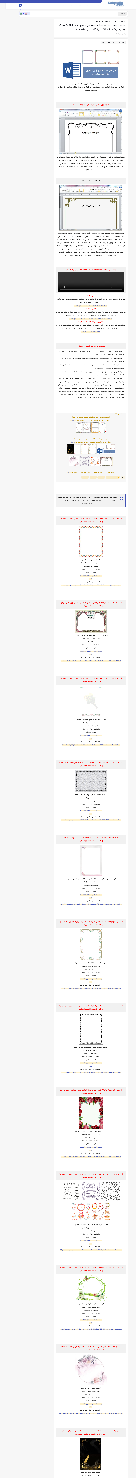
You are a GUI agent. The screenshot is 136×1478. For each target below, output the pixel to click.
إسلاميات (92, 6)
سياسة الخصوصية (84, 1)
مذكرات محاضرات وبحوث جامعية (99, 21)
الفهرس (92, 1)
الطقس (53, 1)
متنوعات (41, 6)
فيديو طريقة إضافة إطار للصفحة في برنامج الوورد (85, 306)
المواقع (75, 6)
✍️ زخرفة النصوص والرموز (107, 477)
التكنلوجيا (59, 6)
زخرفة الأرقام (96, 477)
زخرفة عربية (88, 477)
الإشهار (58, 1)
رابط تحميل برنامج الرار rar (85, 332)
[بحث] (15, 6)
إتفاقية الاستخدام (73, 1)
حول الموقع (64, 1)
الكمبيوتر (83, 6)
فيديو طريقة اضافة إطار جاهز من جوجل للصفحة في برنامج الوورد (85, 319)
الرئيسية (117, 21)
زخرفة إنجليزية (79, 477)
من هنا (67, 420)
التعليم (67, 6)
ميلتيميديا (50, 6)
